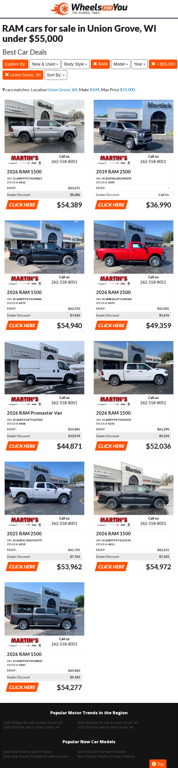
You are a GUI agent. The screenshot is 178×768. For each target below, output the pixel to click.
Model (121, 64)
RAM (100, 64)
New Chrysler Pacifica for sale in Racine (106, 756)
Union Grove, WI (23, 74)
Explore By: (15, 64)
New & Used (45, 64)
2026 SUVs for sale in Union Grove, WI (31, 727)
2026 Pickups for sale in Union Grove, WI (33, 722)
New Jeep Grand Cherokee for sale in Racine (36, 756)
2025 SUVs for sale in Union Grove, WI (105, 727)
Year (139, 64)
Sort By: (56, 75)
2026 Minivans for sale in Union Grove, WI (107, 722)
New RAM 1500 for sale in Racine (27, 752)
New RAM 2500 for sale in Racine (101, 752)
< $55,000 (163, 64)
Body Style (75, 64)
